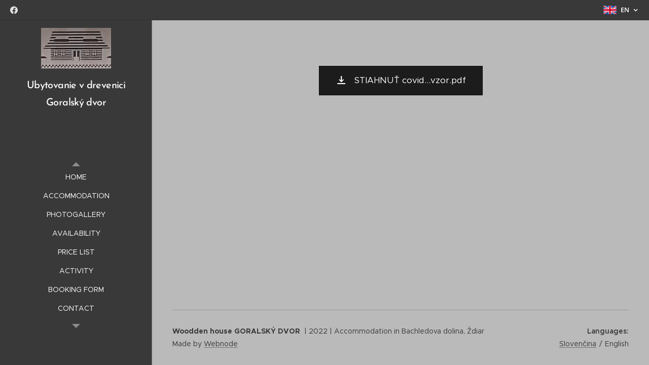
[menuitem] (76, 177)
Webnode (221, 343)
